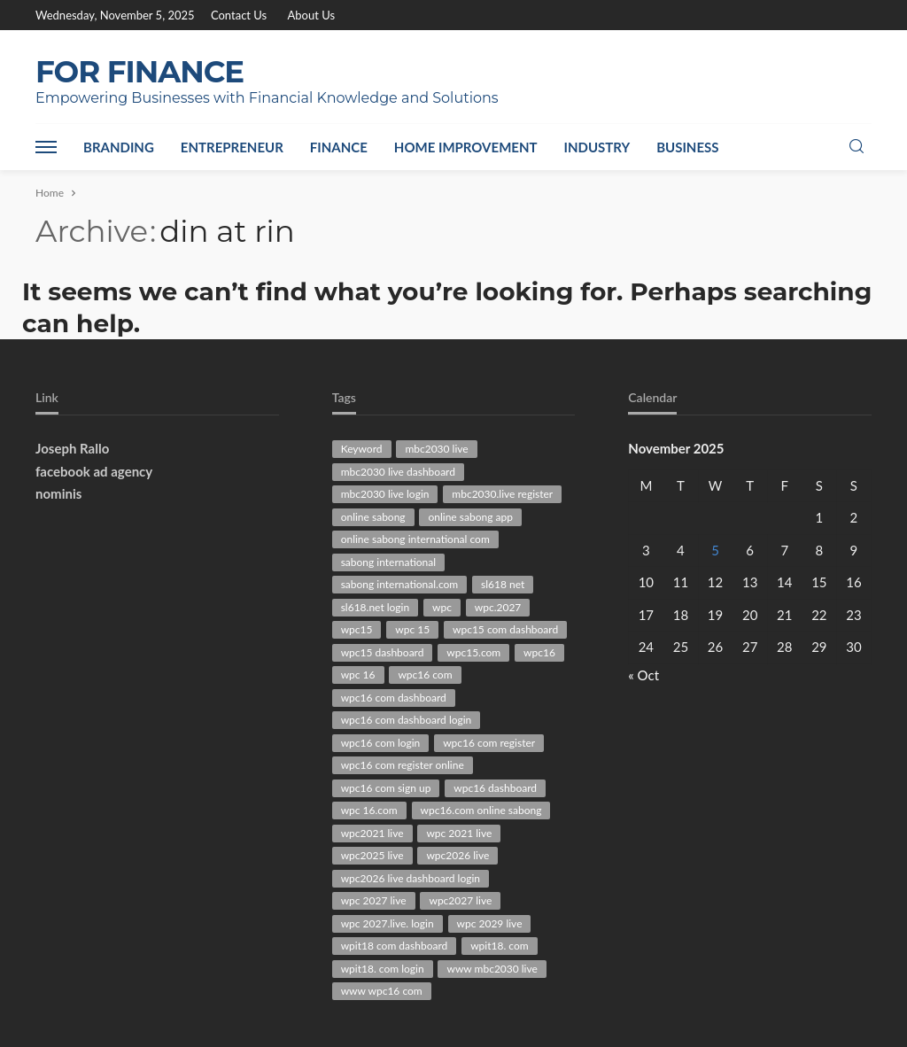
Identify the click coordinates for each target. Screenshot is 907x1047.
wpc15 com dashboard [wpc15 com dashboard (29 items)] (505, 629)
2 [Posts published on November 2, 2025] (854, 517)
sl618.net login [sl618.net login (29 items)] (375, 607)
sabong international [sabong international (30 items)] (388, 562)
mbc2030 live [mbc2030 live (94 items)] (436, 448)
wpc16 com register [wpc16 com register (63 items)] (489, 742)
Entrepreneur (232, 147)
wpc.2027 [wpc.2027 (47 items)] (498, 607)
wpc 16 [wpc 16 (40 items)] (358, 674)
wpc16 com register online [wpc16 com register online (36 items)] (402, 765)
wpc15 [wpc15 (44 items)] (357, 629)
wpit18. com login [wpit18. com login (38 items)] (382, 968)
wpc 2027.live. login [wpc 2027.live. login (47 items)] (387, 923)
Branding (118, 147)
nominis (58, 493)
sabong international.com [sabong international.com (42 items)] (400, 584)
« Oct (643, 675)
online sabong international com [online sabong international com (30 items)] (415, 539)
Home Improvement (466, 147)
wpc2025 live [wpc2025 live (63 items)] (372, 855)
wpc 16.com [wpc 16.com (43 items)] (369, 810)
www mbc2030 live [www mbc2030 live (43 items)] (491, 968)
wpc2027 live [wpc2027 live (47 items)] (460, 900)
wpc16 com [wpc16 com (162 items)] (425, 674)
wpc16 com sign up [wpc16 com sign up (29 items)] (386, 788)
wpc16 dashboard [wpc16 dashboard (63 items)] (495, 788)
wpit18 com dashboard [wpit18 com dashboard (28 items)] (394, 945)
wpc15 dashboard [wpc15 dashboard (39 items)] (382, 652)
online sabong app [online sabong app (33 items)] (470, 517)
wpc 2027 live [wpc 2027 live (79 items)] (374, 900)
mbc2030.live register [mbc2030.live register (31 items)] (502, 493)
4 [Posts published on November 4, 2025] (681, 550)
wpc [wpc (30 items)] (442, 607)
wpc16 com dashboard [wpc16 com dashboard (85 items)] (393, 697)
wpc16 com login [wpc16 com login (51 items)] (381, 742)
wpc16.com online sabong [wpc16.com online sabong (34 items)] (481, 810)
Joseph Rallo (72, 448)
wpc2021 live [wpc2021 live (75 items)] (372, 833)
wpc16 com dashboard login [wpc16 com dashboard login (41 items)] (406, 719)
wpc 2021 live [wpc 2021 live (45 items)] (459, 833)
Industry (597, 147)
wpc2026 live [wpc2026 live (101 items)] (457, 855)
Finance (339, 147)
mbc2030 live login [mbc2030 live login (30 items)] (385, 493)
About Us (312, 15)
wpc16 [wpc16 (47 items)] (539, 652)
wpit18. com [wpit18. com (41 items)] (499, 945)
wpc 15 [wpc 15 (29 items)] (412, 629)
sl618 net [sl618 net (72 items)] (502, 584)
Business (687, 147)
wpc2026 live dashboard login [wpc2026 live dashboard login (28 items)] (410, 878)
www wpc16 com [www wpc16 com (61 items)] (381, 990)
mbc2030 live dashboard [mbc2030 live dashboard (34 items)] (398, 471)
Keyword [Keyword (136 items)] (362, 448)
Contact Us (239, 15)
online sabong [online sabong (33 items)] (373, 517)
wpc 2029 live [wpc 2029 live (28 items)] (490, 923)
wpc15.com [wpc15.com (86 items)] (473, 652)
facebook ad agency (93, 471)
